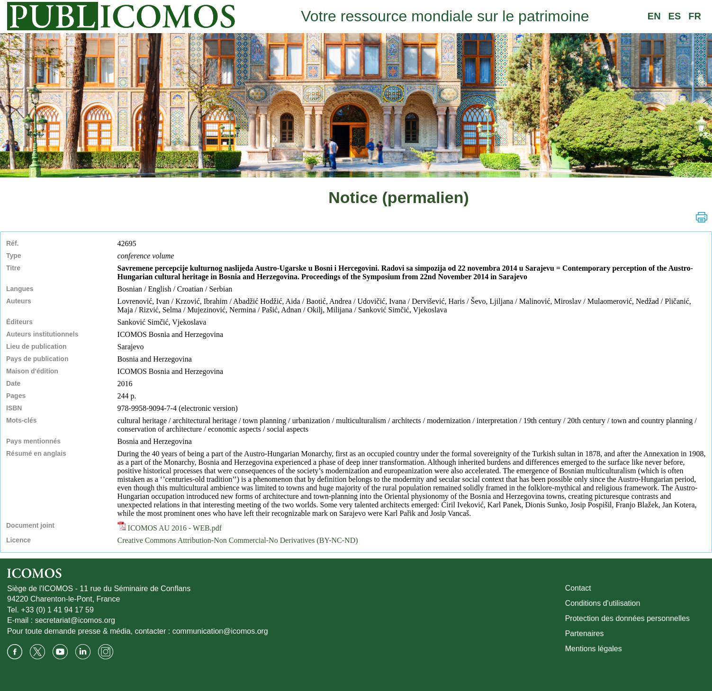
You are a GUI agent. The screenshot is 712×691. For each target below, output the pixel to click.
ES (674, 16)
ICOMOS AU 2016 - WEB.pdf (169, 528)
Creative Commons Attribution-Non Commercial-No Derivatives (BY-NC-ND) (237, 540)
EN (654, 16)
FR (694, 16)
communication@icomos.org (220, 631)
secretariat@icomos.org (75, 620)
